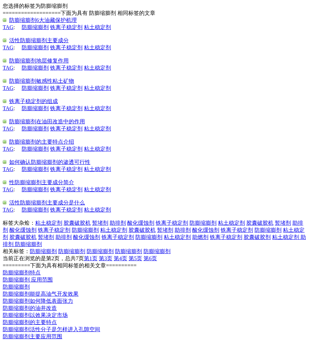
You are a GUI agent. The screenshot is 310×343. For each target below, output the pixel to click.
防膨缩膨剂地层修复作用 (39, 61)
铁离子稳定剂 (66, 27)
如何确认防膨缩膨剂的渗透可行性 (49, 162)
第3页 (105, 258)
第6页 (150, 258)
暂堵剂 (100, 223)
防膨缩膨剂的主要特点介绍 (41, 142)
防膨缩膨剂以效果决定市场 (35, 315)
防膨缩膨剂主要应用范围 (32, 336)
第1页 (90, 258)
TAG (8, 27)
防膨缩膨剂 (35, 27)
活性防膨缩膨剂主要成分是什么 (47, 202)
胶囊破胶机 (77, 223)
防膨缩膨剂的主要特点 (30, 322)
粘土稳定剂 (97, 27)
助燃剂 (200, 237)
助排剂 (118, 223)
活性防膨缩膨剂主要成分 (39, 40)
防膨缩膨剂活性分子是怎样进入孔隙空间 (51, 329)
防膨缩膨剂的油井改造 (30, 308)
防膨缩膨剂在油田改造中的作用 (47, 121)
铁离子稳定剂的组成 (33, 101)
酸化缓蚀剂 (140, 223)
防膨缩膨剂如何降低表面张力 (38, 301)
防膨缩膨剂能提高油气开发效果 (41, 294)
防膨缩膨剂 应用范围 (28, 280)
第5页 (135, 258)
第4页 (120, 258)
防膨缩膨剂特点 (22, 272)
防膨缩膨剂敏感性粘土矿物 (41, 81)
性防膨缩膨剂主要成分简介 (41, 182)
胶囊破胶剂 (257, 237)
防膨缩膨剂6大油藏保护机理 (43, 20)
